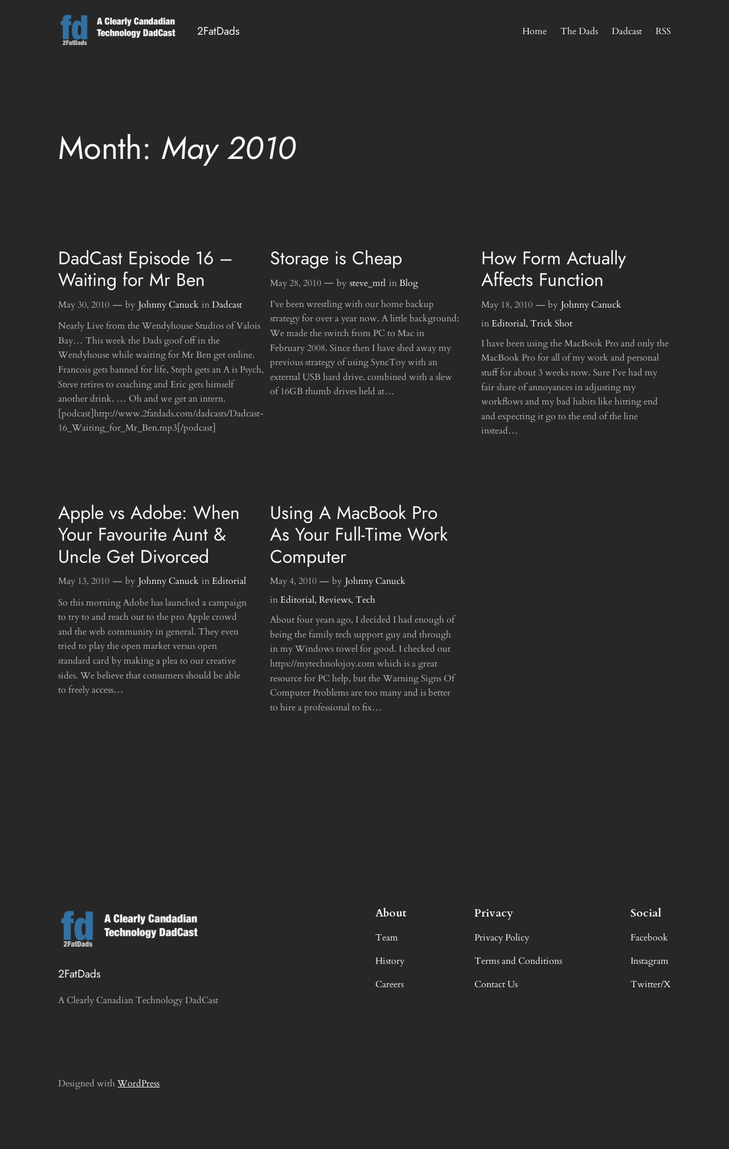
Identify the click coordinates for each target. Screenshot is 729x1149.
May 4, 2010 (293, 581)
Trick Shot (551, 323)
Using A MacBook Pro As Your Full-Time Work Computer (359, 534)
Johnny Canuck (168, 305)
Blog (408, 283)
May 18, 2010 (507, 305)
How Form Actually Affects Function (553, 269)
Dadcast (227, 305)
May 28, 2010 (295, 283)
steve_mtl (368, 283)
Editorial (509, 323)
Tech (365, 600)
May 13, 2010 (83, 581)
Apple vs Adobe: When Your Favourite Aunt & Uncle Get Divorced (149, 534)
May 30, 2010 (83, 305)
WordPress (138, 1083)
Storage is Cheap (336, 258)
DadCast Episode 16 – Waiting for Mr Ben (145, 269)
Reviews (335, 600)
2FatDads (218, 31)
